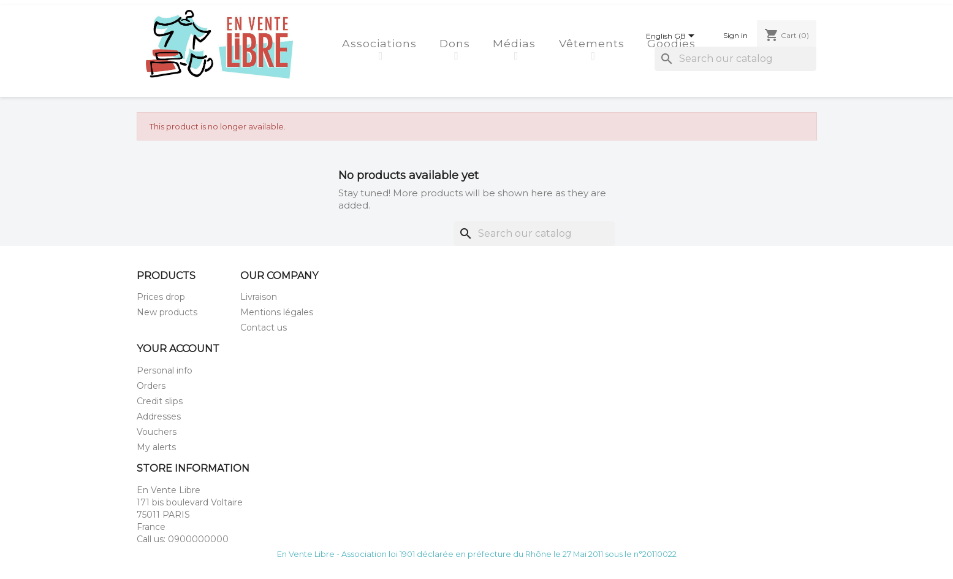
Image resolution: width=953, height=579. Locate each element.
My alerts (156, 447)
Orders (151, 385)
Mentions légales (276, 312)
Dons (456, 43)
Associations (381, 43)
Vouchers (157, 431)
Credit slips (160, 401)
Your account (178, 349)
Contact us (263, 327)
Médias (516, 43)
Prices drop (161, 296)
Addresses (159, 416)
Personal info (164, 370)
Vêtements (593, 43)
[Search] (735, 59)
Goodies (673, 43)
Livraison (258, 296)
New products (167, 312)
